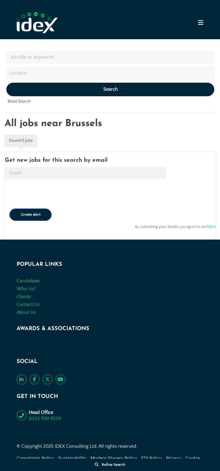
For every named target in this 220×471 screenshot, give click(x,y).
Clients (24, 296)
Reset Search (19, 101)
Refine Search (113, 465)
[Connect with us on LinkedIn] (22, 379)
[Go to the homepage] (37, 22)
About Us (26, 312)
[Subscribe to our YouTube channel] (60, 379)
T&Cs (211, 226)
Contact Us (28, 304)
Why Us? (26, 288)
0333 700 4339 (45, 418)
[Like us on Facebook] (35, 379)
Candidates (28, 281)
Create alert (30, 214)
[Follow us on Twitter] (48, 379)
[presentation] (51, 193)
